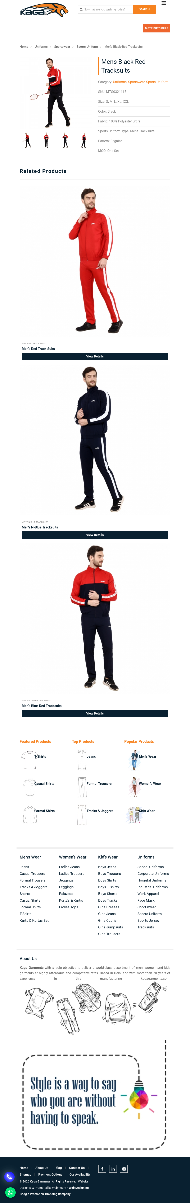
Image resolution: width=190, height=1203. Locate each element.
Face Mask (146, 900)
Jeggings (66, 880)
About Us (41, 1168)
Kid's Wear (147, 811)
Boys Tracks (108, 900)
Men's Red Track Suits (34, 343)
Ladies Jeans (69, 867)
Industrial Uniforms (152, 887)
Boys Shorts (107, 894)
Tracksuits (145, 927)
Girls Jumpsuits (110, 927)
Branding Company (58, 1194)
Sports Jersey (148, 920)
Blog (58, 1168)
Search (144, 9)
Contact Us (77, 1168)
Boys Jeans (107, 867)
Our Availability (79, 1174)
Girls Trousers (109, 934)
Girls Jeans (107, 914)
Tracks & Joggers (100, 811)
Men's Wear (147, 756)
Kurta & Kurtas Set (34, 920)
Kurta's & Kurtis (71, 900)
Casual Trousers (32, 873)
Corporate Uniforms (153, 873)
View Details (95, 356)
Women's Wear (150, 784)
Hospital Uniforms (151, 880)
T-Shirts (40, 756)
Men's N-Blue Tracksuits (35, 522)
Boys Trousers (109, 873)
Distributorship (156, 28)
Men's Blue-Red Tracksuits (36, 700)
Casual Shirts (44, 784)
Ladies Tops (68, 907)
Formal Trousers (99, 784)
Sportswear (62, 47)
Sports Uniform (87, 47)
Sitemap (25, 1174)
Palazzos (66, 894)
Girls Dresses (108, 907)
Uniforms (41, 47)
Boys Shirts (107, 880)
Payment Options (50, 1174)
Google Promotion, (32, 1194)
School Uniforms (150, 867)
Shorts (25, 894)
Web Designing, (79, 1187)
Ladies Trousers (71, 873)
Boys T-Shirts (108, 887)
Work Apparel (148, 894)
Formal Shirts (44, 811)
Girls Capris (107, 920)
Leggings (66, 887)
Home (24, 47)
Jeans (91, 756)
